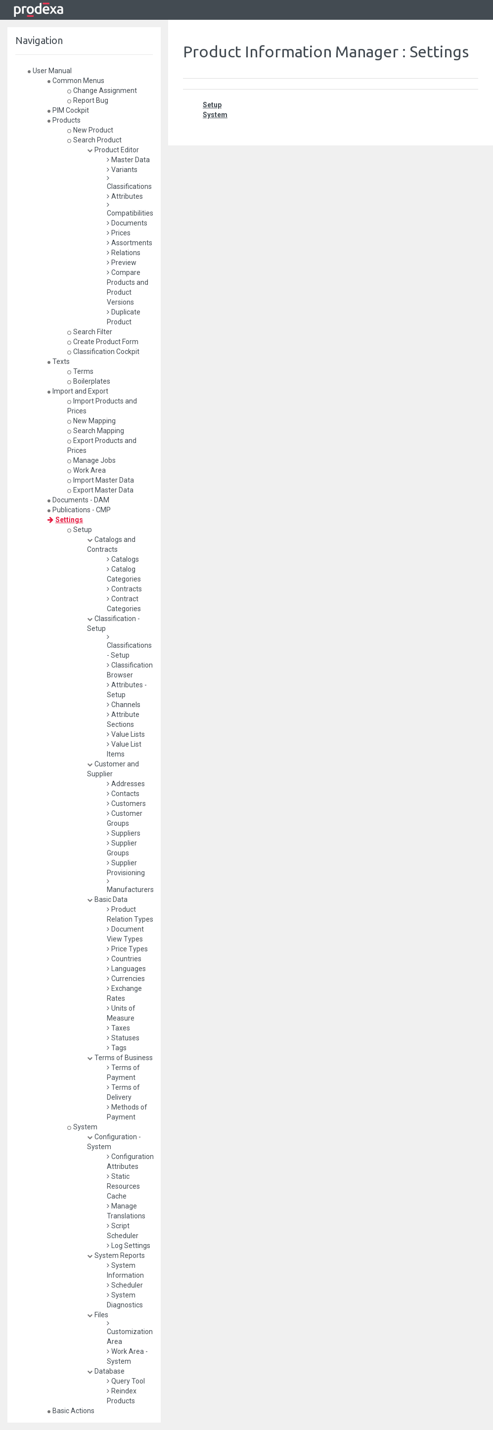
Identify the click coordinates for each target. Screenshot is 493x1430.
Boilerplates (88, 381)
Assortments (129, 243)
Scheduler (125, 1285)
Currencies (126, 979)
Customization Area (130, 1332)
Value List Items (124, 749)
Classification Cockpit (103, 352)
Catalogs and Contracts (111, 544)
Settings (65, 520)
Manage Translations (126, 1211)
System (82, 1127)
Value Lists (126, 734)
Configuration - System (114, 1142)
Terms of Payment (123, 1072)
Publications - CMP (79, 510)
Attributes (125, 196)
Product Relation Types (130, 914)
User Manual (50, 71)
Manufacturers (130, 886)
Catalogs (123, 559)
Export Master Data (100, 490)
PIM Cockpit (68, 110)
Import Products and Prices (102, 406)
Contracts (124, 589)
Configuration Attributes (130, 1161)
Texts (58, 361)
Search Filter (89, 332)
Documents (127, 223)
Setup (79, 530)
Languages (126, 969)
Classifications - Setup (129, 646)
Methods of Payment (127, 1112)
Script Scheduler (122, 1231)
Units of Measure (121, 1013)
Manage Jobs (91, 460)
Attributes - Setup (127, 690)
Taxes (118, 1028)
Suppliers (123, 833)
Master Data (128, 160)
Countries (124, 959)
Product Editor (113, 150)
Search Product (94, 140)
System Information (125, 1270)
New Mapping (91, 421)
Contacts (123, 794)
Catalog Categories (124, 574)
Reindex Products (121, 1396)
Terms (80, 371)
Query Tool (126, 1381)
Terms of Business (120, 1058)
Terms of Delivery (123, 1092)
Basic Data (107, 899)
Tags (117, 1048)
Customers (126, 803)
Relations (123, 253)
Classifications (129, 182)
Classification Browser (130, 670)
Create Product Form (102, 342)
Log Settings (128, 1246)
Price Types (127, 949)
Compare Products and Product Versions (127, 287)
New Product (90, 130)
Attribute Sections (123, 719)
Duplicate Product (123, 317)
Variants (122, 170)
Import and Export (77, 391)
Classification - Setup (113, 623)
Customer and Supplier (113, 769)
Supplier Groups (122, 848)
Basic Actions (70, 1411)
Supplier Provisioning (126, 868)
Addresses (126, 784)
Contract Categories (124, 604)
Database (106, 1371)
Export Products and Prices (101, 445)
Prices (119, 233)
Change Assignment (102, 90)
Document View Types (125, 934)
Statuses (123, 1038)
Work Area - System (127, 1356)
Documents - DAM (78, 500)
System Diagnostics (125, 1300)
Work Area (86, 470)
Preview (121, 263)
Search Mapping (95, 431)
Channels (123, 705)
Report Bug (87, 100)
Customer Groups (124, 818)
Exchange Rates (124, 993)
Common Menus (75, 81)
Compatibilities (130, 209)
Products (64, 120)
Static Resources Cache (123, 1186)
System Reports (116, 1255)
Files (97, 1315)
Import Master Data (100, 480)
